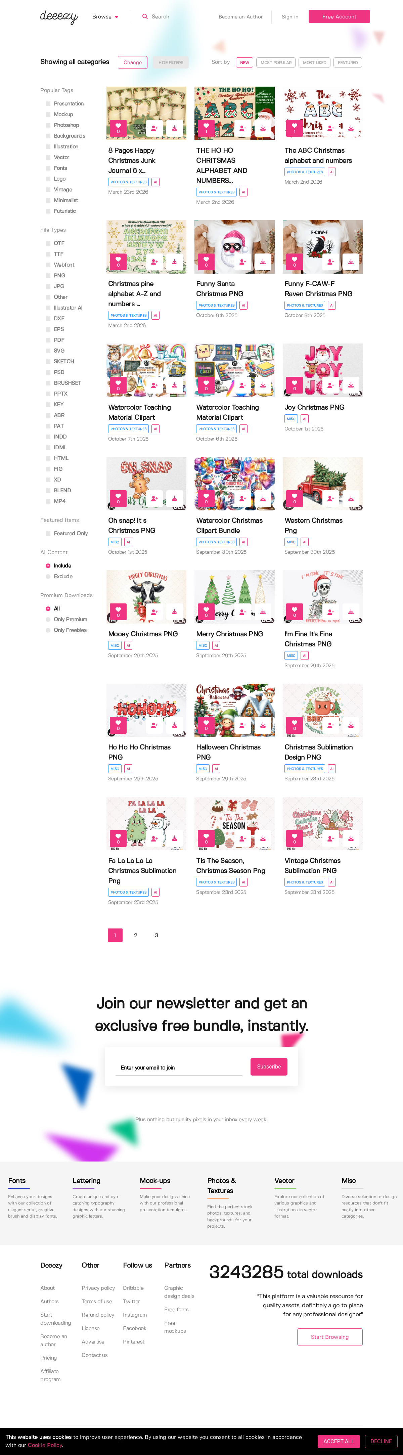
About (47, 1288)
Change (133, 62)
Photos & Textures (128, 182)
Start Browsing (330, 1337)
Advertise (93, 1342)
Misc (291, 419)
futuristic (61, 211)
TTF (54, 254)
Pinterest (133, 1342)
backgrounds (65, 136)
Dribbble (133, 1288)
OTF (55, 243)
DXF (55, 318)
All (52, 608)
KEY (54, 404)
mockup (59, 114)
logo (55, 179)
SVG (55, 351)
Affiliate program (50, 1375)
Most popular (276, 63)
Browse (111, 17)
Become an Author (245, 17)
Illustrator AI (64, 308)
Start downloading (55, 1319)
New (244, 63)
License (91, 1328)
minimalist (62, 200)
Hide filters (171, 63)
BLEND (58, 490)
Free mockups (175, 1327)
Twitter (131, 1301)
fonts (56, 168)
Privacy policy (98, 1288)
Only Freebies (66, 630)
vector (57, 157)
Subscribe (269, 1066)
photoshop (62, 125)
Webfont (60, 265)
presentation (65, 103)
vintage (59, 189)
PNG (55, 275)
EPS (54, 329)
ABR (55, 415)
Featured (348, 63)
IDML (56, 447)
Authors (49, 1301)
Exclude (59, 576)
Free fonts (176, 1309)
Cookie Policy (45, 1445)
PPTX (57, 394)
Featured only (66, 533)
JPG (55, 286)
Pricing (48, 1358)
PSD (55, 372)
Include (58, 566)
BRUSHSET (63, 383)
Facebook (134, 1328)
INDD (56, 437)
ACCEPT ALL (338, 1441)
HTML (57, 458)
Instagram (135, 1315)
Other (56, 297)
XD (53, 480)
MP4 (55, 501)
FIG (54, 469)
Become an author (53, 1340)
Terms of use (97, 1301)
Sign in (290, 17)
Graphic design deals (179, 1292)
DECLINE (381, 1441)
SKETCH (60, 361)
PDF (55, 340)
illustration (62, 146)
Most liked (314, 63)
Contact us (94, 1355)
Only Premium (66, 619)
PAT (54, 426)
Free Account (339, 16)
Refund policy (98, 1315)
